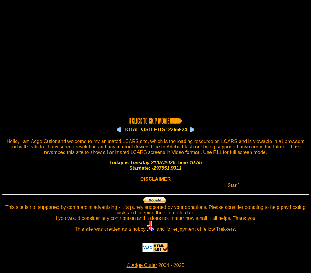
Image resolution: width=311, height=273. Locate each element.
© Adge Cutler (142, 265)
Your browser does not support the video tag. (155, 58)
